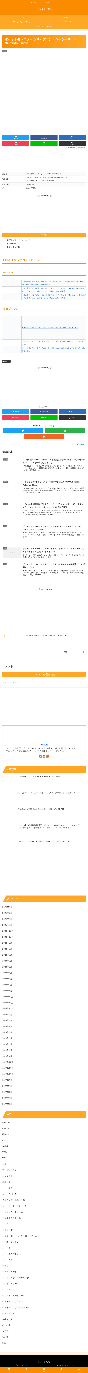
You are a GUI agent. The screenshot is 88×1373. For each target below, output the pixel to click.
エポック (6, 1182)
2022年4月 (7, 1104)
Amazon (12, 244)
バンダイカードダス (11, 1254)
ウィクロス (7, 1176)
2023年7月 (7, 1027)
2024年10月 (7, 937)
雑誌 (4, 1344)
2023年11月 (7, 1003)
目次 (41, 235)
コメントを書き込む (44, 674)
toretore (44, 745)
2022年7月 (7, 1092)
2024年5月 (7, 967)
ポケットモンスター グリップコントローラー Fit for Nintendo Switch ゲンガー (50, 328)
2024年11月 (7, 931)
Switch (5, 1147)
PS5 (4, 1141)
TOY (4, 1159)
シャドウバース (9, 1194)
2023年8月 (7, 1021)
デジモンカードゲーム (12, 1212)
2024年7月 (7, 955)
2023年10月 (7, 1009)
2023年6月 (7, 1033)
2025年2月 (7, 925)
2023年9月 (7, 1015)
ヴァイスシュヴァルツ (12, 1302)
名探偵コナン (8, 1320)
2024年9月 (7, 943)
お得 (4, 1164)
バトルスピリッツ (10, 1242)
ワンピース (7, 1290)
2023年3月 (7, 1051)
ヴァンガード (8, 1314)
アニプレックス (9, 1171)
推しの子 (6, 1326)
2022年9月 (7, 1081)
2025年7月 (7, 913)
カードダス (7, 1188)
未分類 (5, 1332)
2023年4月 (7, 1045)
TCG (4, 1153)
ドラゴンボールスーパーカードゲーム (19, 1236)
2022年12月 (7, 1063)
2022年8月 (7, 1087)
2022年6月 (7, 1098)
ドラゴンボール (9, 1230)
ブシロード (7, 1260)
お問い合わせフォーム (65, 1366)
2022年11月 (7, 1069)
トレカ (5, 1224)
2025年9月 (7, 907)
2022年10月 (7, 1075)
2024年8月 (7, 949)
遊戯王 (5, 1338)
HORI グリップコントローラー (20, 240)
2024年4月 (7, 973)
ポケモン (6, 361)
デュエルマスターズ (11, 1218)
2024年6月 (7, 961)
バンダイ (6, 1248)
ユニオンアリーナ (10, 1284)
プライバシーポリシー (23, 1366)
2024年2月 (7, 985)
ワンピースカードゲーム (13, 1296)
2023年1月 (7, 1057)
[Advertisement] (44, 156)
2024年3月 (7, 979)
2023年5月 (7, 1039)
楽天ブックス (14, 247)
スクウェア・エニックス (13, 1200)
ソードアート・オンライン (14, 1206)
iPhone (5, 1135)
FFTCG (5, 1129)
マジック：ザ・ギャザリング (15, 1278)
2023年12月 (7, 997)
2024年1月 (7, 991)
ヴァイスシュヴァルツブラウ (15, 1308)
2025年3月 (7, 919)
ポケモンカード (9, 1272)
